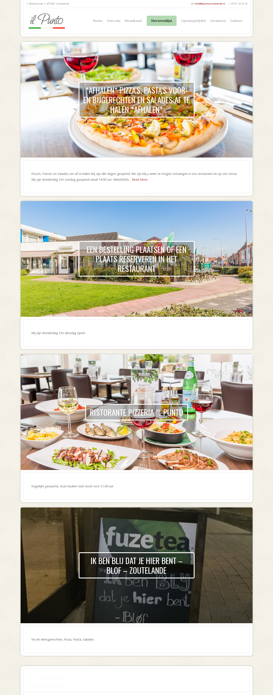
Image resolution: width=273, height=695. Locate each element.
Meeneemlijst (161, 21)
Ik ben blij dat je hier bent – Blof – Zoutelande (136, 565)
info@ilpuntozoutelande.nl (210, 3)
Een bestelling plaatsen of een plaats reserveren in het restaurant (136, 258)
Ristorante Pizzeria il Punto (136, 412)
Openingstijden (193, 21)
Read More (140, 179)
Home (97, 21)
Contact (236, 21)
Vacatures (218, 21)
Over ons (114, 21)
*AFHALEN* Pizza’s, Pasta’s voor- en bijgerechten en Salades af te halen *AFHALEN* (136, 99)
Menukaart (133, 21)
